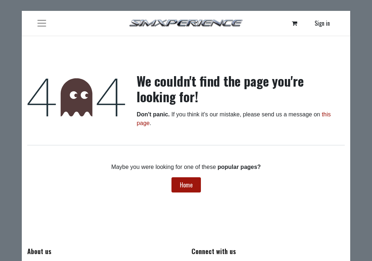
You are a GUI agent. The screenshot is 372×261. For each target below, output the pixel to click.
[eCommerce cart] (294, 23)
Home (186, 185)
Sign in (322, 23)
